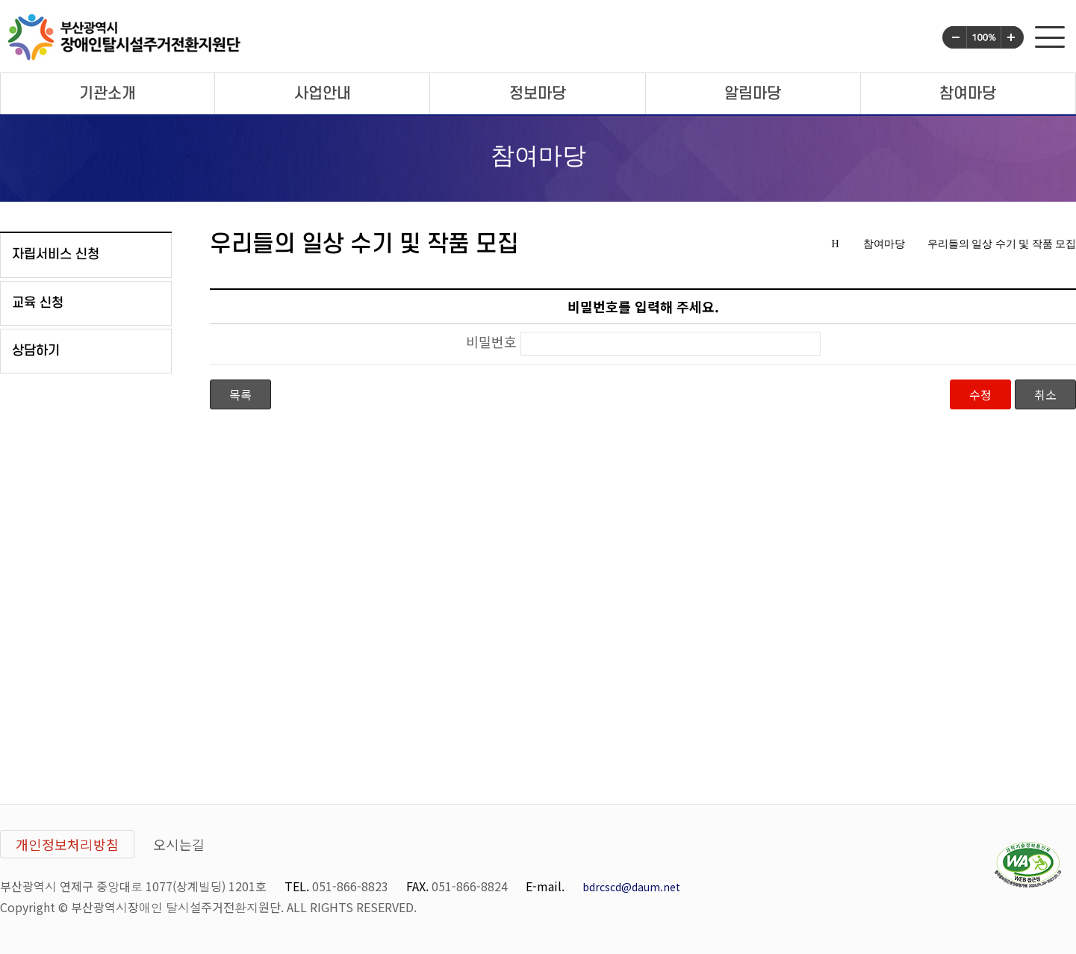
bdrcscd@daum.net (631, 886)
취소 (1045, 394)
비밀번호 (491, 342)
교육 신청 (37, 303)
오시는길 (179, 844)
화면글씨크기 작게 (954, 37)
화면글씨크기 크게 (1012, 37)
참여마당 (967, 93)
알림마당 (752, 93)
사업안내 (322, 93)
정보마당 (537, 93)
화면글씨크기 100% (983, 37)
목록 (240, 394)
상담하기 (36, 351)
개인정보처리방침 (67, 844)
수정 (980, 394)
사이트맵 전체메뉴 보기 (1050, 37)
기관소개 (107, 93)
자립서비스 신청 (55, 254)
